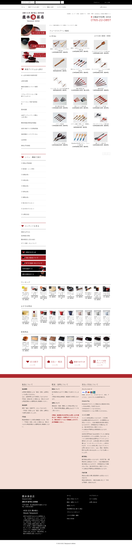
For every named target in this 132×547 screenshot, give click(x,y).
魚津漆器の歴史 (25, 235)
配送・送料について (68, 408)
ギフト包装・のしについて (28, 243)
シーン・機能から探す (47, 7)
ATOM (72, 518)
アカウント (95, 2)
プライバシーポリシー (73, 512)
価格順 (103, 36)
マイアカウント (93, 495)
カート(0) (106, 2)
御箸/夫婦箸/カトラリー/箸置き (60, 25)
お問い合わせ (102, 7)
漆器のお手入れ (25, 232)
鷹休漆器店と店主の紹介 (28, 239)
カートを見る (93, 499)
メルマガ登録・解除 (72, 515)
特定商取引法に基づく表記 (74, 508)
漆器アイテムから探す (32, 7)
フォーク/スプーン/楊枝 (72, 25)
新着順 (108, 36)
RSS (68, 518)
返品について (71, 505)
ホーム (23, 7)
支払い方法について (72, 499)
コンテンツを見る (60, 7)
